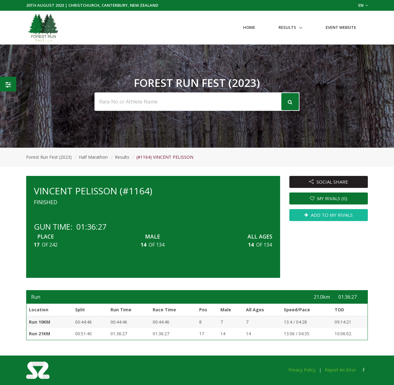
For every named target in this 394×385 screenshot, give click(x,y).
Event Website (341, 27)
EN (363, 5)
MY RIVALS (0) (329, 198)
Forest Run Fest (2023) (49, 157)
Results (287, 27)
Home (249, 27)
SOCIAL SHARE (328, 182)
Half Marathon (93, 157)
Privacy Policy (302, 370)
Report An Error (340, 370)
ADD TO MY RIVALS (328, 215)
